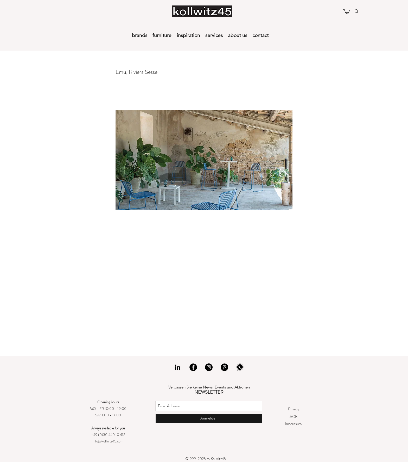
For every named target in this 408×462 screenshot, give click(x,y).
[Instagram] (209, 367)
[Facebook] (193, 367)
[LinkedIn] (177, 367)
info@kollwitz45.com (108, 441)
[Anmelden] (209, 418)
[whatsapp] (240, 367)
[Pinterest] (224, 367)
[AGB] (293, 417)
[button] (346, 11)
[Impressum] (293, 424)
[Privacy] (293, 409)
